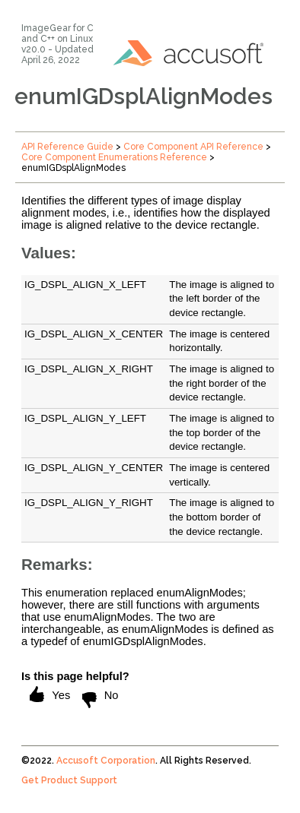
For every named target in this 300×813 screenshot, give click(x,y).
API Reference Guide (67, 146)
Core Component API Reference (193, 146)
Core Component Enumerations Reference (114, 157)
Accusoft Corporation (105, 760)
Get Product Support (69, 780)
